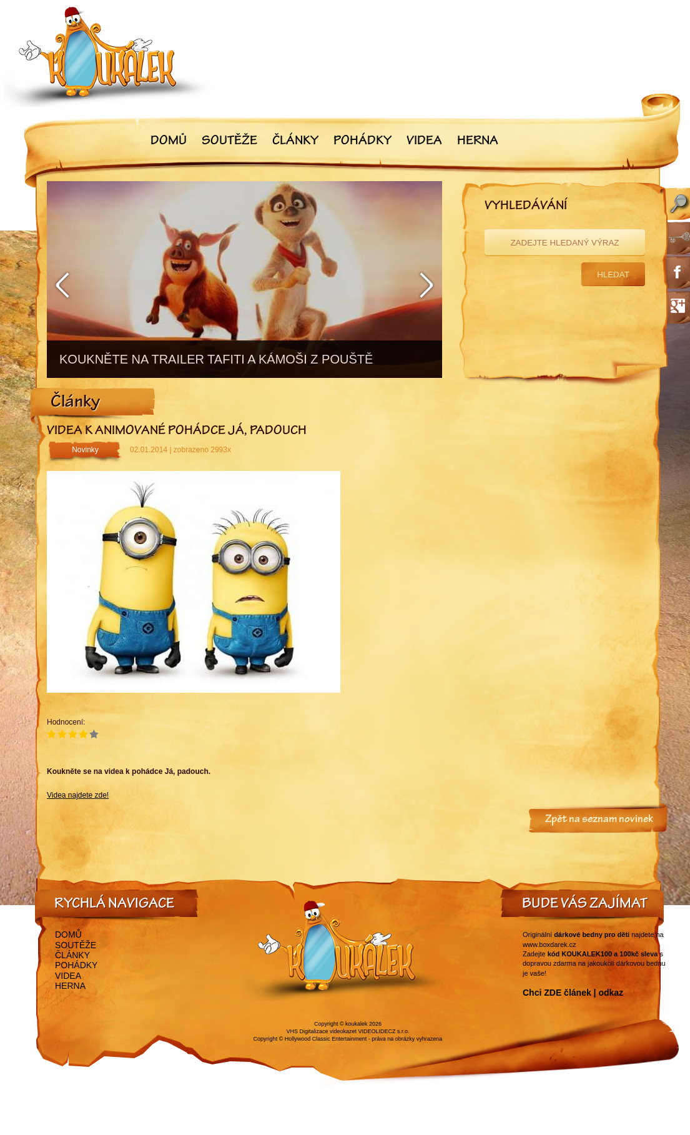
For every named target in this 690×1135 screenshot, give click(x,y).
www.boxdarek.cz (549, 944)
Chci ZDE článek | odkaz (573, 993)
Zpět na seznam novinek (599, 820)
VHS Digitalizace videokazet (321, 1031)
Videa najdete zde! (78, 795)
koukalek (356, 1024)
